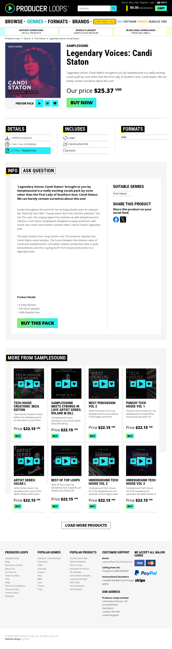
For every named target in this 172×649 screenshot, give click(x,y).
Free (164, 21)
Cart (160, 8)
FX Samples (75, 572)
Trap (40, 589)
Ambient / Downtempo (49, 558)
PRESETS (143, 21)
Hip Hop (42, 568)
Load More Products (86, 525)
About (124, 2)
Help (136, 2)
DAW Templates (78, 561)
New (120, 21)
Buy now (81, 102)
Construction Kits (78, 558)
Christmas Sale (104, 21)
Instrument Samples (80, 575)
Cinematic (43, 561)
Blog (131, 2)
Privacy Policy (12, 589)
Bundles (154, 21)
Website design (13, 639)
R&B (40, 579)
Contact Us (10, 572)
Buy (17, 436)
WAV (123, 137)
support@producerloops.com (117, 561)
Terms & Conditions (15, 585)
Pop (40, 575)
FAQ (7, 579)
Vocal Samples (77, 585)
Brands (80, 21)
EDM (40, 565)
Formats (58, 21)
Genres (35, 21)
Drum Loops (76, 565)
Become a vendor (14, 565)
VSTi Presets (76, 589)
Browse (14, 21)
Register (144, 2)
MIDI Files (75, 582)
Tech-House (120, 193)
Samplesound (77, 46)
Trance (41, 585)
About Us (10, 568)
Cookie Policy (12, 592)
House (41, 572)
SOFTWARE (130, 21)
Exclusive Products (79, 568)
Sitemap (9, 596)
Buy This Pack (37, 323)
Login (152, 2)
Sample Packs (12, 558)
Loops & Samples (78, 579)
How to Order (12, 575)
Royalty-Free (29, 150)
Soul (40, 582)
